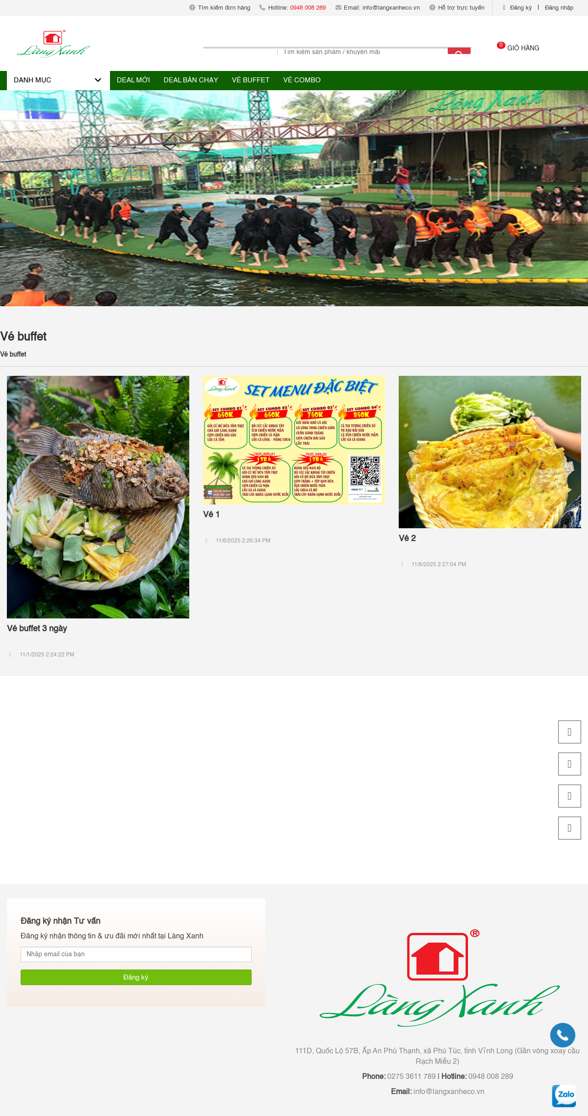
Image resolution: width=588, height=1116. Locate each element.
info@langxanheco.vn (448, 1092)
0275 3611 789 (410, 1077)
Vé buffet (250, 80)
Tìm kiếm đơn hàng (219, 8)
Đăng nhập (559, 8)
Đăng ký (521, 8)
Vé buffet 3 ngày (37, 629)
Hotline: (292, 8)
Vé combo (302, 80)
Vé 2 (407, 539)
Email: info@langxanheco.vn (377, 8)
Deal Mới (133, 80)
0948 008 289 (490, 1077)
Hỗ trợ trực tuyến (456, 8)
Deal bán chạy (191, 80)
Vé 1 (211, 515)
